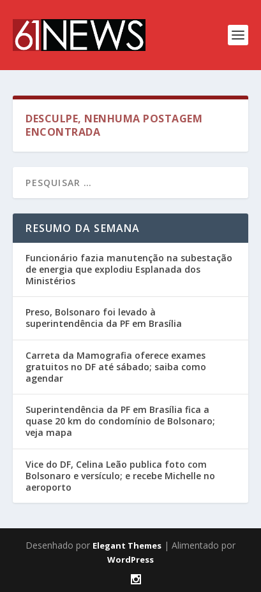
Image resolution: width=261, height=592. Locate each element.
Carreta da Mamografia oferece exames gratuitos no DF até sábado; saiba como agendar (116, 366)
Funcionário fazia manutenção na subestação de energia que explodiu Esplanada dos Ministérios (129, 269)
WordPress (130, 559)
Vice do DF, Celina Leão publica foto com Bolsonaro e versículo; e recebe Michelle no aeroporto (120, 475)
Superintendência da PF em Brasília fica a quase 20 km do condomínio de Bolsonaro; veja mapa (120, 420)
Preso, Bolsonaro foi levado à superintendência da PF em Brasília (104, 317)
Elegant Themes (127, 545)
